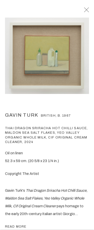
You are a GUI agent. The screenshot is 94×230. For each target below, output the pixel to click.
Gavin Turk (21, 117)
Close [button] (88, 11)
